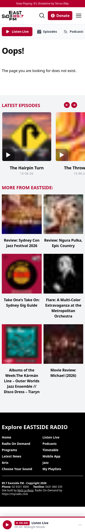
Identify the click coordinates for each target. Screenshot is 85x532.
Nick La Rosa (25, 490)
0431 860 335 (53, 487)
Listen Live (51, 437)
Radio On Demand (16, 443)
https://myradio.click (15, 494)
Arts (5, 462)
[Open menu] (78, 15)
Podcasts (50, 443)
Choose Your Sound (17, 469)
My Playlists (52, 469)
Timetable (50, 450)
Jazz (46, 462)
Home (6, 437)
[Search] (42, 16)
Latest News (11, 456)
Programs (9, 450)
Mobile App (52, 456)
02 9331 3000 (20, 487)
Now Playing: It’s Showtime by (42, 3)
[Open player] (42, 525)
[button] (7, 524)
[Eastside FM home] (13, 16)
